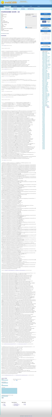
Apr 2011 (43, 102)
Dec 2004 (43, 138)
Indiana (46, 81)
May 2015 (43, 73)
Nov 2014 (43, 77)
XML (48, 107)
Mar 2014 (43, 81)
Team (4, 404)
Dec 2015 (43, 71)
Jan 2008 (43, 116)
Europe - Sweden (47, 78)
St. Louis (46, 99)
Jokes (38, 6)
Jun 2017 (43, 64)
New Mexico (46, 90)
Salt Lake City (47, 97)
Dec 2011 (43, 97)
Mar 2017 (43, 65)
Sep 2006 (43, 125)
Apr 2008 (43, 114)
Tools (31, 6)
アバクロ (5, 91)
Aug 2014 (43, 78)
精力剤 (5, 45)
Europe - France (47, 75)
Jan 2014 (43, 82)
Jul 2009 (44, 105)
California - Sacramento (46, 66)
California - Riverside (47, 65)
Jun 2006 (43, 127)
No (17, 380)
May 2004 (43, 142)
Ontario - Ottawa (47, 93)
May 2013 (43, 87)
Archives (23, 8)
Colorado (46, 70)
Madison (46, 85)
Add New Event (31, 8)
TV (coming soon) (16, 404)
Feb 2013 (43, 89)
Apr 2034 (43, 52)
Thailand (46, 102)
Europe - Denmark (47, 74)
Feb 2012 (43, 96)
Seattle (46, 98)
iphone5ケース (6, 57)
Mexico (46, 87)
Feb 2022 (43, 55)
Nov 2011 (43, 98)
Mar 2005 (43, 136)
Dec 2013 (43, 83)
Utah (45, 103)
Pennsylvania (46, 96)
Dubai (46, 72)
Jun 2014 (43, 79)
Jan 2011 (43, 104)
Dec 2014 (43, 76)
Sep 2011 (43, 99)
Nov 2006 (43, 124)
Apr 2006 (43, 128)
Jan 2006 (43, 130)
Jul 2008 (44, 112)
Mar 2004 (43, 143)
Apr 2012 (43, 95)
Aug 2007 (43, 119)
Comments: (3, 387)
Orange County (47, 95)
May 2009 (43, 106)
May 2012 (43, 94)
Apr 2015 (43, 74)
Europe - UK (34, 16)
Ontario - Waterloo (47, 94)
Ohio (45, 92)
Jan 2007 (43, 123)
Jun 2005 (43, 134)
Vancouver (46, 104)
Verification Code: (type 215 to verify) (7, 395)
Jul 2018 (44, 60)
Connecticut (46, 71)
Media (23, 6)
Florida (46, 79)
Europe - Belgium (47, 73)
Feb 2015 (43, 75)
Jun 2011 (43, 101)
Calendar (15, 6)
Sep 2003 (43, 147)
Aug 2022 (43, 54)
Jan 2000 (43, 148)
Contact (4, 405)
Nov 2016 (43, 66)
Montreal (46, 89)
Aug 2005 (43, 133)
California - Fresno (47, 61)
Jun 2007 (43, 120)
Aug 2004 (43, 140)
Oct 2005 (43, 132)
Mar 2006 (43, 129)
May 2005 (43, 135)
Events (7, 6)
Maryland (46, 86)
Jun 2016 (43, 68)
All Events (7, 8)
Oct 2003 (43, 146)
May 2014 (43, 80)
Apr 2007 (43, 121)
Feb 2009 (43, 108)
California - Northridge (48, 64)
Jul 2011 (44, 100)
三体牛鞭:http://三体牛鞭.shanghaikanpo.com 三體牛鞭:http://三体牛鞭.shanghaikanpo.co (15, 270)
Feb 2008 (43, 115)
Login (50, 0)
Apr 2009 (43, 107)
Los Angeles (46, 84)
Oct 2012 (43, 91)
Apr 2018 (43, 62)
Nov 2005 (43, 131)
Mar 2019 (43, 58)
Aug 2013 (43, 85)
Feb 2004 (43, 144)
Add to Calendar (29, 27)
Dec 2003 (43, 145)
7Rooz (46, 52)
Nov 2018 (43, 59)
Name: (3, 379)
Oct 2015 (43, 72)
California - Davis (47, 60)
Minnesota (46, 88)
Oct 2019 (43, 56)
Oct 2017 (43, 63)
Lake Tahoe (46, 83)
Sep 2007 (43, 118)
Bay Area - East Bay (47, 56)
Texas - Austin (47, 101)
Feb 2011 (43, 103)
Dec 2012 (43, 90)
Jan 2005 (43, 137)
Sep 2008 (43, 111)
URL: (2, 384)
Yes (14, 380)
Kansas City (46, 82)
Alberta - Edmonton (47, 53)
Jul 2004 (44, 141)
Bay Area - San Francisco (47, 58)
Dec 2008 (43, 109)
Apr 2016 (43, 69)
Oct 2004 (43, 139)
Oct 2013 (43, 84)
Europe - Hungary (47, 76)
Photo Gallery (16, 405)
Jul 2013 (44, 86)
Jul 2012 (44, 93)
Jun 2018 (43, 61)
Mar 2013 (43, 88)
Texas (46, 100)
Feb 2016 (43, 70)
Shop (25, 404)
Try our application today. (49, 22)
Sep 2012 (43, 92)
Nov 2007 (43, 117)
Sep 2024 (43, 53)
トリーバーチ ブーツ (6, 76)
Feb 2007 (43, 122)
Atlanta (46, 54)
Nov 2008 (43, 110)
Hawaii (46, 80)
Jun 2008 (43, 113)
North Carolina (47, 91)
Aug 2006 (43, 126)
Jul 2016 (44, 67)
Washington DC (47, 105)
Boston (46, 59)
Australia (46, 55)
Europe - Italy (46, 77)
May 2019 (43, 57)
